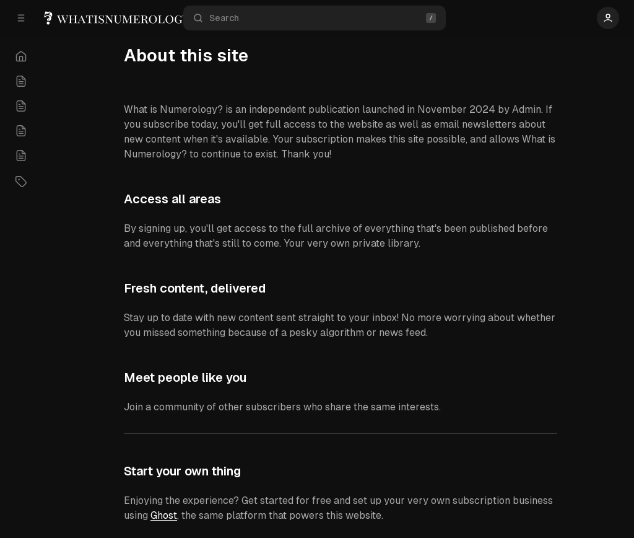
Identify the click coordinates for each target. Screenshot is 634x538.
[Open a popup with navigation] (21, 18)
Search (314, 18)
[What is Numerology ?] (133, 18)
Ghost (163, 515)
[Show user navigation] (608, 18)
